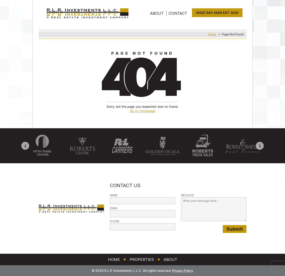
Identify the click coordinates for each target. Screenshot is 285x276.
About (170, 259)
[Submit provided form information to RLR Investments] (234, 229)
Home (212, 34)
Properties (142, 259)
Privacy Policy (182, 271)
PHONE (114, 221)
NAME (114, 195)
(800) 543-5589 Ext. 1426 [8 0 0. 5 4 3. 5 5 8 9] (217, 13)
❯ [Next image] (260, 146)
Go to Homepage (142, 111)
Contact (178, 13)
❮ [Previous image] (25, 146)
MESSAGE (187, 195)
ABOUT (157, 13)
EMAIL (114, 208)
